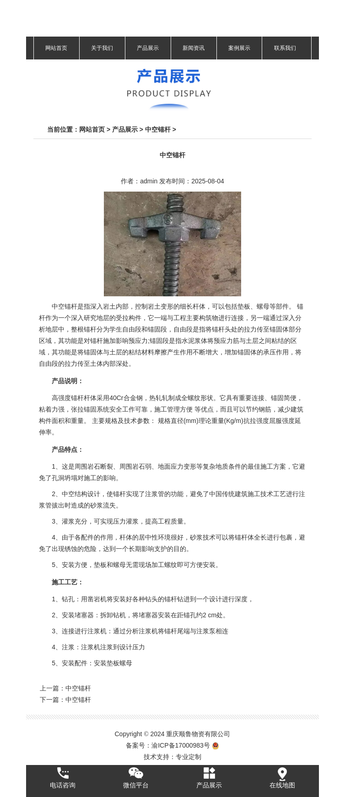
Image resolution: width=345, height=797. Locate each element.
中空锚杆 (158, 129)
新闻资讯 (194, 48)
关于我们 (102, 48)
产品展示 (148, 48)
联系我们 (285, 48)
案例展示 (239, 48)
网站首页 (56, 48)
